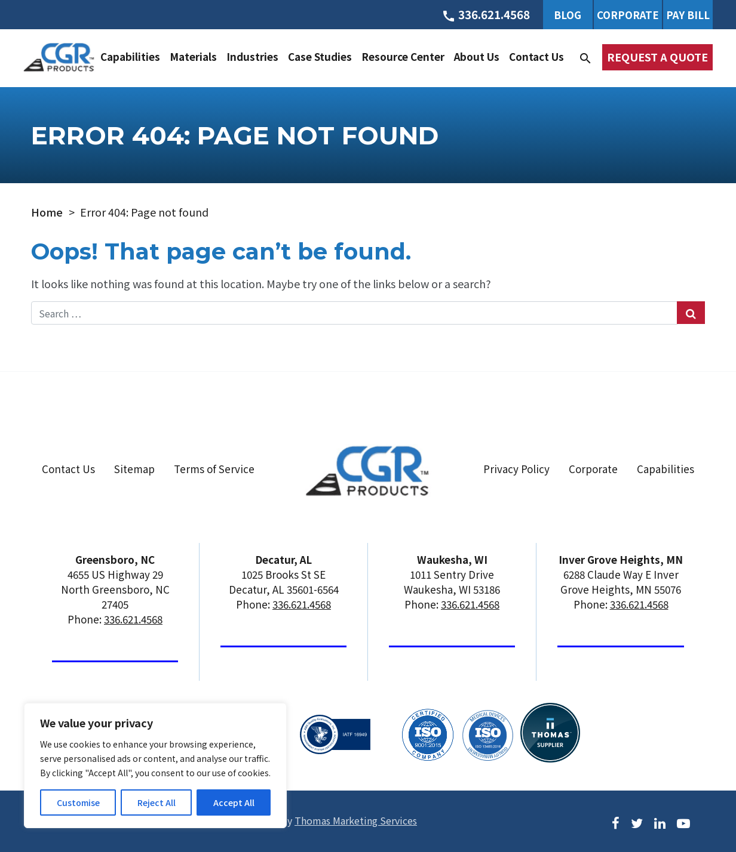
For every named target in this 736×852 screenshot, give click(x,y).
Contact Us (536, 56)
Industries (252, 56)
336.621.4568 (133, 619)
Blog (567, 14)
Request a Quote (657, 56)
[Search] (585, 56)
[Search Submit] (691, 312)
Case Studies (320, 56)
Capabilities (130, 56)
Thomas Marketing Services (356, 820)
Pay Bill (688, 14)
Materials (193, 56)
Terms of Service (214, 468)
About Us (476, 56)
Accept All (233, 802)
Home (47, 212)
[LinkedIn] (660, 822)
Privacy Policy (516, 468)
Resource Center (402, 56)
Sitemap (134, 468)
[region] (155, 765)
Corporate (628, 14)
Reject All (156, 802)
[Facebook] (616, 822)
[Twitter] (637, 822)
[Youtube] (683, 822)
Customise (78, 802)
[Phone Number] (485, 14)
